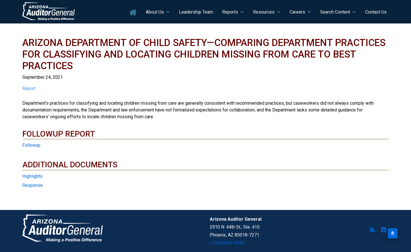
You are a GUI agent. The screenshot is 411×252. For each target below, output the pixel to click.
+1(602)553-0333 (227, 243)
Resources (264, 12)
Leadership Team (196, 12)
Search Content (335, 12)
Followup (31, 145)
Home (133, 12)
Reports (230, 12)
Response (32, 185)
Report (29, 88)
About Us (155, 12)
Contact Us (376, 12)
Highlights (32, 176)
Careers (297, 12)
